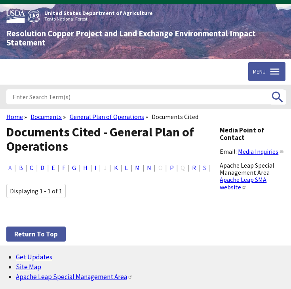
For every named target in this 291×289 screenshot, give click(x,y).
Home (14, 117)
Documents (46, 117)
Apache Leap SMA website (243, 183)
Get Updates (34, 257)
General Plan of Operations (107, 117)
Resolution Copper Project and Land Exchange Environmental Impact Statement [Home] (131, 38)
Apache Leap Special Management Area (74, 276)
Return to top (36, 234)
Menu (259, 71)
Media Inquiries (261, 151)
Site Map (28, 267)
